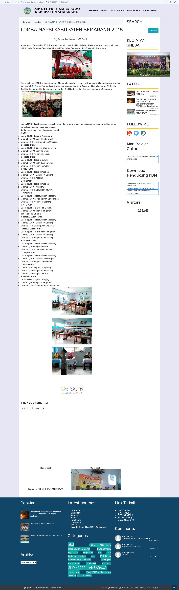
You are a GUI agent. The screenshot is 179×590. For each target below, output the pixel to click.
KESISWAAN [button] (132, 10)
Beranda (26, 22)
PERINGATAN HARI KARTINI (42, 524)
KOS (99, 553)
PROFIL (104, 10)
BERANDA (93, 10)
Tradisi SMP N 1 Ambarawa (98, 572)
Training (72, 576)
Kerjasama (88, 552)
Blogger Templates (125, 587)
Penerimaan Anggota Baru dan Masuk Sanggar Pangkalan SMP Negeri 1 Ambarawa (147, 102)
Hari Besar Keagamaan (100, 545)
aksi (71, 544)
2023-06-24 (153, 540)
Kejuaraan (73, 552)
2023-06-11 (154, 548)
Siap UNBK (106, 564)
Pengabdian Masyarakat (79, 560)
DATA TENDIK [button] (117, 10)
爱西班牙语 (153, 587)
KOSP (109, 553)
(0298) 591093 (12, 2)
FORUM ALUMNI (150, 10)
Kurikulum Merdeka (77, 556)
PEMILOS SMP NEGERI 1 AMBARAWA (146, 111)
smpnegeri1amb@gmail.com (32, 2)
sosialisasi (73, 572)
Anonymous (127, 536)
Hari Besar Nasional (79, 548)
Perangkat (106, 560)
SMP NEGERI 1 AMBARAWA (57, 2)
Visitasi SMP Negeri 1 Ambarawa (96, 489)
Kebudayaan (104, 548)
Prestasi (38, 22)
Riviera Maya (140, 587)
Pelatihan (105, 556)
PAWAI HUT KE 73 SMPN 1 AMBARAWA (45, 489)
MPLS (93, 556)
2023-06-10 (153, 557)
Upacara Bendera (84, 576)
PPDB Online (74, 563)
